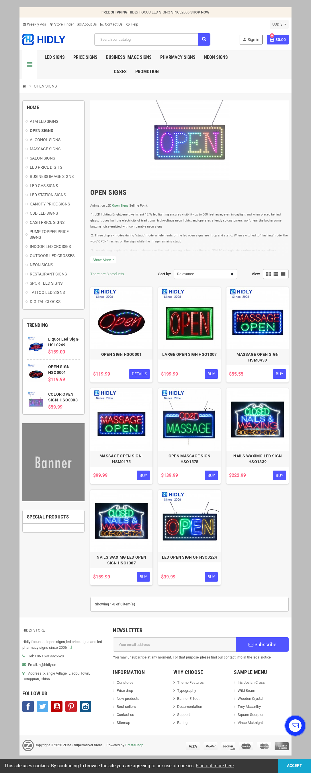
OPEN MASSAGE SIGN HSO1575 (190, 461)
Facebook (26, 709)
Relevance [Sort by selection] (185, 275)
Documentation (189, 710)
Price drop (124, 694)
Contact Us (110, 24)
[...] (68, 650)
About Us (85, 24)
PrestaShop (133, 748)
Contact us (125, 718)
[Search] (152, 39)
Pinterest (69, 709)
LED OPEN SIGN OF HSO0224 (190, 560)
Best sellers (125, 710)
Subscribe (263, 647)
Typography (186, 694)
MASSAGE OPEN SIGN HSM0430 (259, 359)
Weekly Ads (33, 24)
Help (131, 24)
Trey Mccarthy (250, 710)
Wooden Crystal (251, 702)
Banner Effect (188, 702)
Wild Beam (247, 694)
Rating (182, 726)
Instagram (84, 709)
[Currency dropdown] (281, 24)
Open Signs (120, 206)
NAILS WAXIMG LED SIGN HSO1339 (258, 461)
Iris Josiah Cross (252, 685)
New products (127, 702)
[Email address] (174, 647)
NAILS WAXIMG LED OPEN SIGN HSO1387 (121, 563)
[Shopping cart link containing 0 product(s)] (279, 39)
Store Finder (60, 24)
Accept (294, 765)
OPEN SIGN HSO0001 (121, 356)
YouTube (55, 709)
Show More (102, 261)
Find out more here (215, 765)
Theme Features (190, 685)
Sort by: (165, 275)
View (257, 275)
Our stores (124, 685)
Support (183, 718)
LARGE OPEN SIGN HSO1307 (190, 356)
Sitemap (123, 726)
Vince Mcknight (251, 726)
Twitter (41, 709)
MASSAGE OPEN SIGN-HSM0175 (121, 461)
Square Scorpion (251, 718)
